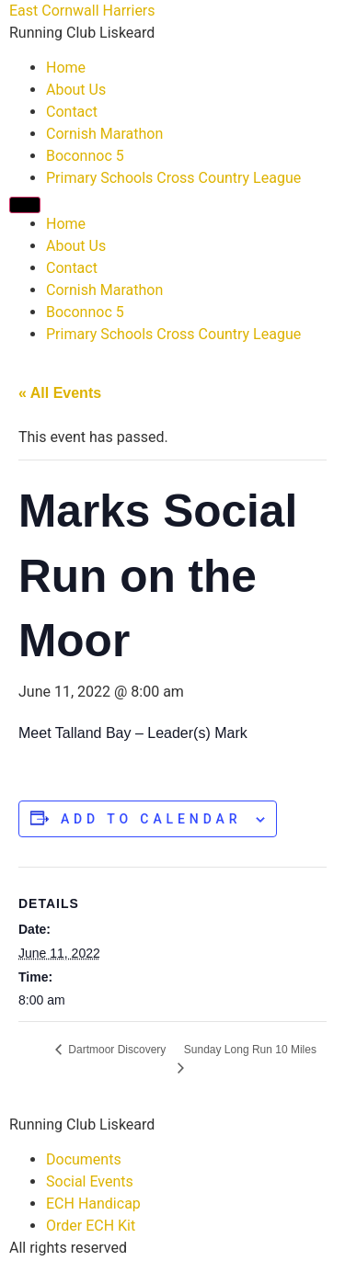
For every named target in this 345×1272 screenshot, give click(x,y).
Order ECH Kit (90, 1225)
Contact (72, 111)
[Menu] (24, 205)
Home (66, 67)
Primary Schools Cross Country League (173, 178)
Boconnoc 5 (85, 156)
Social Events (89, 1181)
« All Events (59, 393)
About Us (76, 89)
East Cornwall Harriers (82, 10)
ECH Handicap (93, 1203)
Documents (83, 1159)
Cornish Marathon (104, 133)
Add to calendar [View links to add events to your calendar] (151, 819)
